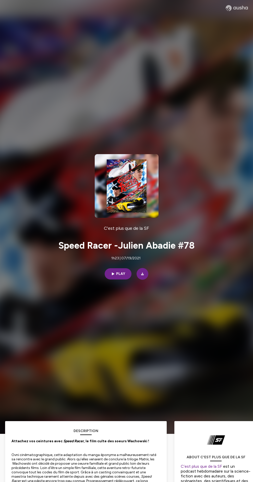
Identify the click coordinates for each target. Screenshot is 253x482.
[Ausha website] (237, 8)
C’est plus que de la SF (201, 466)
